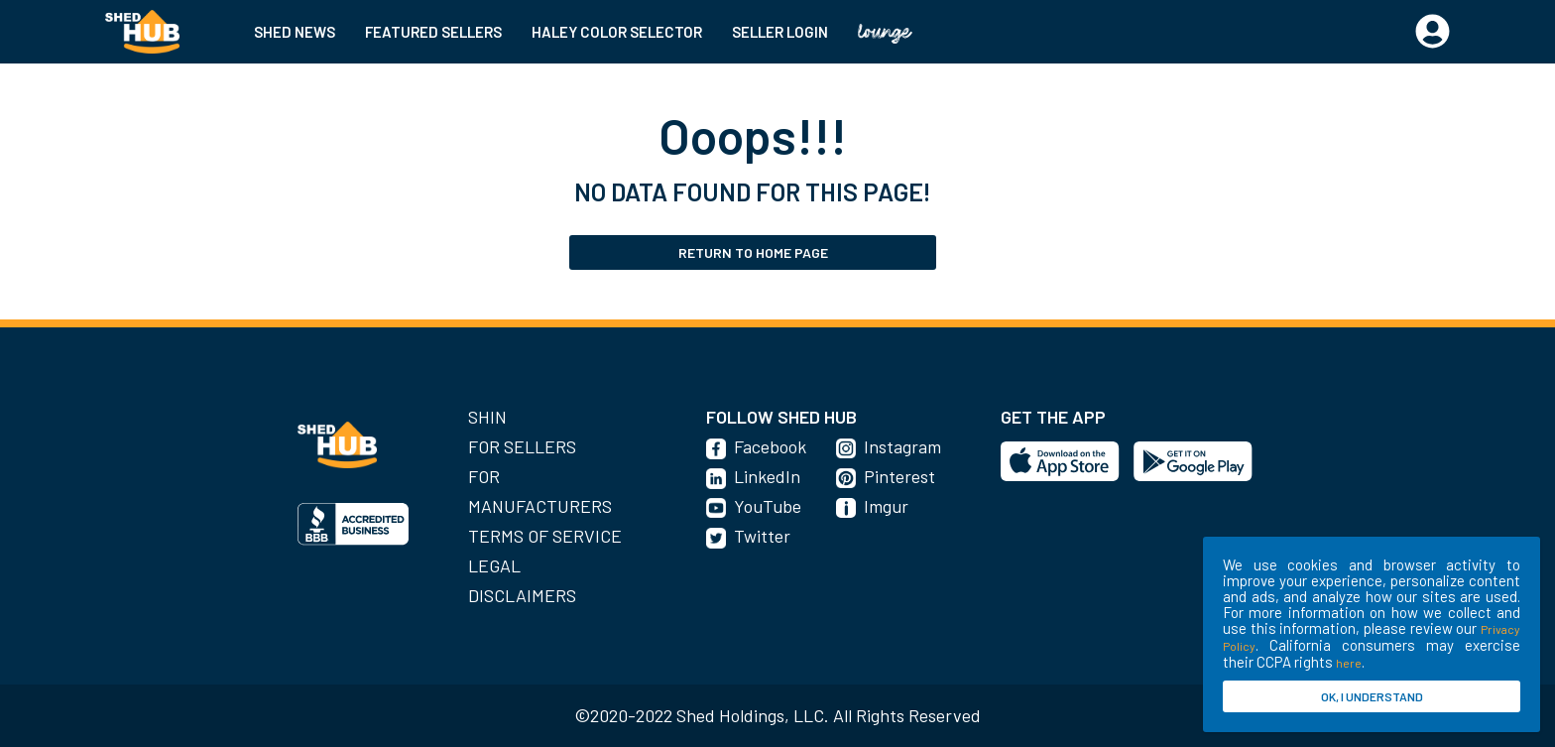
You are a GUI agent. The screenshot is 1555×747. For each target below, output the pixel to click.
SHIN (487, 417)
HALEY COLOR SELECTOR (617, 32)
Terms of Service (545, 536)
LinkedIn (767, 476)
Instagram (902, 446)
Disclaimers (522, 595)
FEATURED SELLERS (433, 32)
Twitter (762, 536)
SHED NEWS (294, 32)
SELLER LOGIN (780, 32)
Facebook (770, 446)
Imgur (886, 506)
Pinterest (899, 476)
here (1349, 663)
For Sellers (522, 446)
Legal (494, 565)
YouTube (767, 506)
